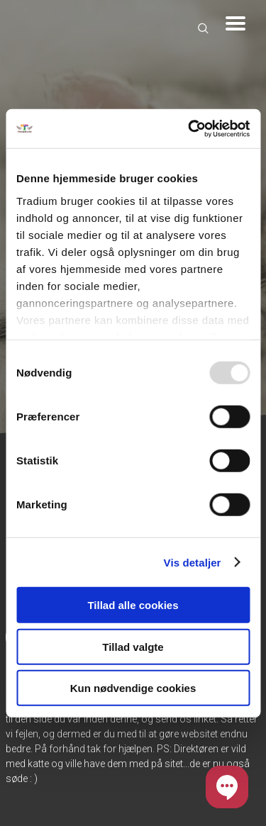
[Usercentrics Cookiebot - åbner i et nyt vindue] (189, 128)
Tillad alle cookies (132, 605)
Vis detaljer (192, 562)
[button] (227, 787)
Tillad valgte (132, 646)
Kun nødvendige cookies (133, 688)
